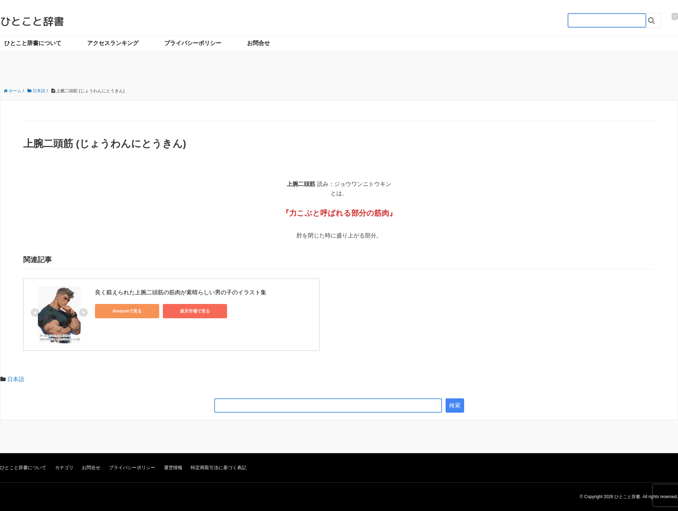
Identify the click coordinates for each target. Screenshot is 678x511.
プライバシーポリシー (192, 43)
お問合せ (258, 43)
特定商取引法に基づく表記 (218, 467)
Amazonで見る (127, 311)
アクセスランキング (113, 43)
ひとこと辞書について (32, 43)
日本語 (15, 379)
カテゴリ (64, 467)
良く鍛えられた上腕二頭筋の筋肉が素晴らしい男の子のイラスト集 (180, 292)
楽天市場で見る (195, 311)
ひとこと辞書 (32, 21)
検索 (455, 405)
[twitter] (675, 16)
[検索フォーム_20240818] (607, 20)
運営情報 (173, 467)
